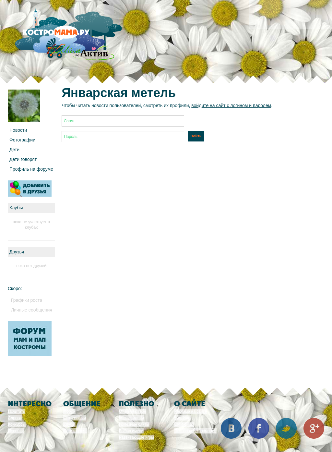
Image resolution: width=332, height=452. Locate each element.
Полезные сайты (134, 424)
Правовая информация (195, 431)
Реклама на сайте (190, 411)
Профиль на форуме (31, 169)
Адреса (14, 418)
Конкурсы (16, 424)
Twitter (286, 428)
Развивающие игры (136, 437)
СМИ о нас (184, 424)
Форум (69, 411)
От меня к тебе (132, 411)
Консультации (131, 418)
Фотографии (22, 139)
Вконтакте (231, 428)
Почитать (16, 411)
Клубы (69, 424)
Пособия (16, 431)
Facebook (258, 428)
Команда (182, 418)
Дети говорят (23, 159)
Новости (18, 130)
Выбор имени (131, 431)
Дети (14, 149)
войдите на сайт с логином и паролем (231, 105)
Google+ (313, 428)
